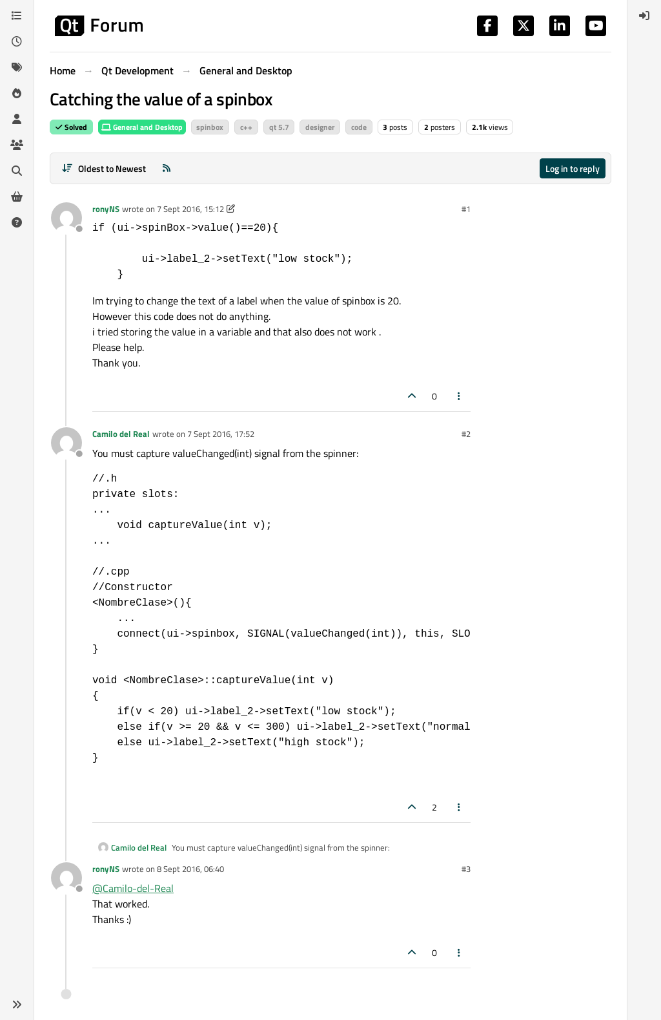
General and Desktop (142, 127)
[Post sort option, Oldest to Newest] (104, 168)
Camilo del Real (121, 433)
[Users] (16, 119)
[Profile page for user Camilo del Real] (66, 442)
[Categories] (16, 15)
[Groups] (16, 144)
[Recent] (16, 41)
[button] (16, 1004)
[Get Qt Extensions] (16, 196)
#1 (466, 208)
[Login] (644, 15)
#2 (466, 433)
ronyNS (105, 208)
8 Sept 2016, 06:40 (190, 868)
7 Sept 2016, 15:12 (190, 208)
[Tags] (16, 67)
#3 (466, 868)
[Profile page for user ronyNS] (66, 217)
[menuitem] (644, 15)
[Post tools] (459, 396)
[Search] (16, 170)
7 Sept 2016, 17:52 (220, 433)
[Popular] (16, 93)
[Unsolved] (16, 222)
